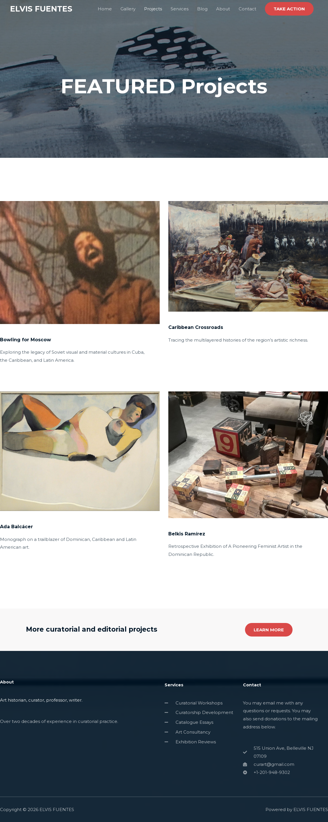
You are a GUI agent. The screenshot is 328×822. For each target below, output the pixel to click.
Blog (202, 9)
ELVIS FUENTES (42, 9)
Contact (247, 9)
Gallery (127, 9)
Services (179, 9)
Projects (153, 9)
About (223, 9)
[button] (289, 9)
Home (105, 9)
